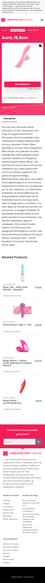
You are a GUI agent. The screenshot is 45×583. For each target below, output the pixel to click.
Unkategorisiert (17, 30)
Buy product (22, 84)
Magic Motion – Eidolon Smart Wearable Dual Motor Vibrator (17, 363)
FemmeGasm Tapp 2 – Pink (17, 324)
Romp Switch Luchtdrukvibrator (12, 401)
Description (9, 118)
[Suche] (38, 442)
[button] (42, 20)
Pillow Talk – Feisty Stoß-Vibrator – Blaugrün (15, 288)
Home (4, 30)
